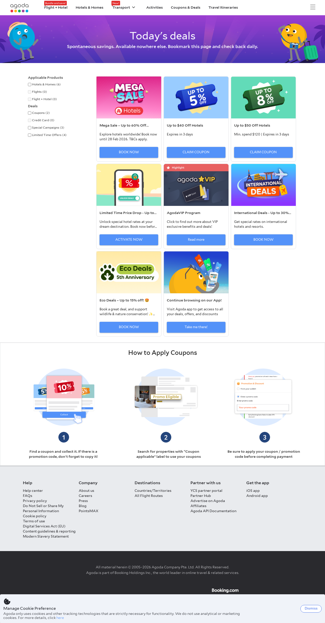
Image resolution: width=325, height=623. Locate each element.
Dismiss (311, 608)
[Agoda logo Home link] (19, 7)
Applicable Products (45, 77)
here (60, 618)
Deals (33, 106)
